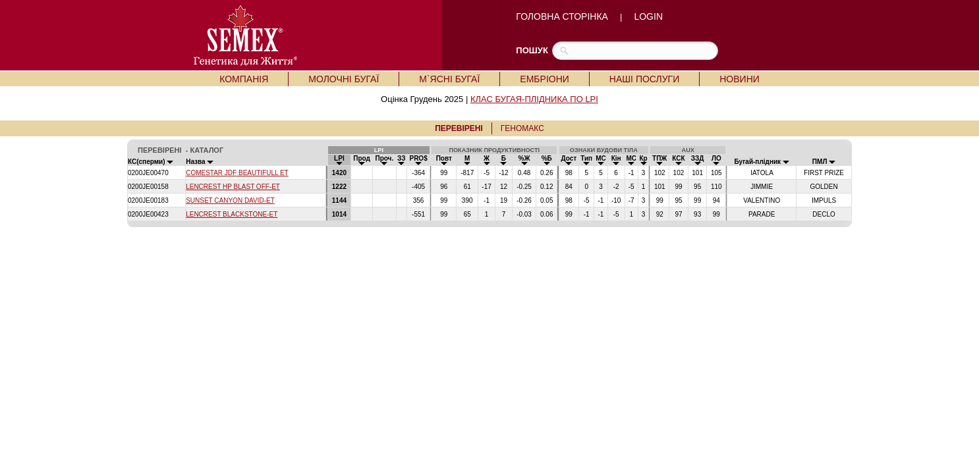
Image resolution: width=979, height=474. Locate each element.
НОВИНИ (739, 79)
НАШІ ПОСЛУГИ (644, 79)
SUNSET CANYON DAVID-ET (230, 200)
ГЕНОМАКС (522, 128)
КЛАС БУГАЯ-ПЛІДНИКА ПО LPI (534, 99)
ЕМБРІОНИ (544, 79)
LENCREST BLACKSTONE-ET (231, 214)
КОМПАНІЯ (243, 79)
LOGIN (648, 16)
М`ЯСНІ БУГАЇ (449, 79)
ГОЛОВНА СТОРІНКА (562, 16)
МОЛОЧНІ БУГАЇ (343, 79)
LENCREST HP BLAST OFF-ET (233, 186)
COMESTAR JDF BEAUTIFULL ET (237, 172)
